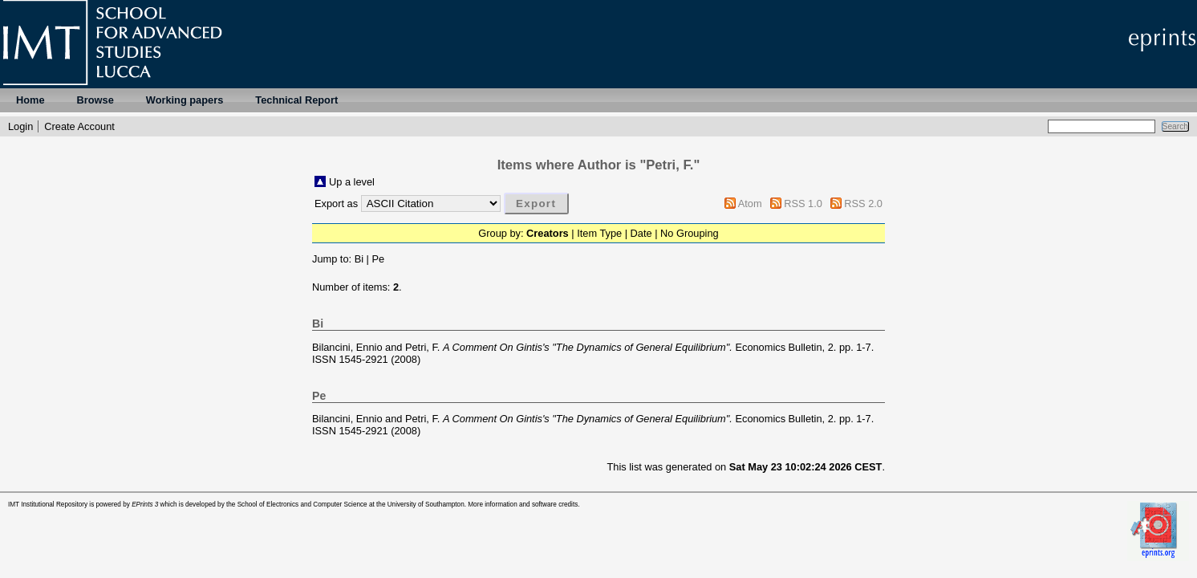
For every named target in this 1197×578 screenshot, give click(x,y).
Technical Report (296, 100)
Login (20, 126)
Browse (95, 100)
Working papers (184, 100)
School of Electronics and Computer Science (302, 504)
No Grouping (689, 233)
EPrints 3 (145, 504)
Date (641, 233)
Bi (359, 259)
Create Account (79, 126)
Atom (750, 203)
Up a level (352, 182)
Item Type (599, 233)
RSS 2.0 (863, 203)
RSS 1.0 (803, 203)
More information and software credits (523, 504)
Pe (377, 259)
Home (30, 100)
